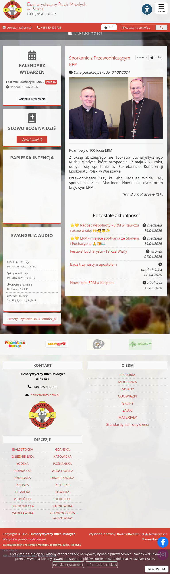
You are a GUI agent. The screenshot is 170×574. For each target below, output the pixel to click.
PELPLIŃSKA (22, 499)
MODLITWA (127, 382)
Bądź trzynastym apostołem (94, 268)
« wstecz (142, 57)
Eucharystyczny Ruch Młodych (46, 10)
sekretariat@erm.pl (19, 27)
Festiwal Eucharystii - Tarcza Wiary (98, 253)
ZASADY (127, 389)
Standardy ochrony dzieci (127, 424)
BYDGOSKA (22, 478)
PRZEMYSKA (22, 470)
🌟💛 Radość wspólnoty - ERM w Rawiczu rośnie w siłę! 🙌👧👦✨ (103, 227)
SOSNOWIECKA (23, 506)
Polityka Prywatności (68, 564)
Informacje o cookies (102, 564)
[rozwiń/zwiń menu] (161, 8)
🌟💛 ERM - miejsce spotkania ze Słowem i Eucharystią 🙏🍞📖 (103, 240)
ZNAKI (128, 410)
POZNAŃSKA (62, 463)
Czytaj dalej (31, 139)
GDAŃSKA (62, 449)
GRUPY (127, 403)
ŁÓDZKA (23, 463)
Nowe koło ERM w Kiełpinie (92, 284)
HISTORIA (127, 374)
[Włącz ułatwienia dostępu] (144, 8)
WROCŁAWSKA (62, 470)
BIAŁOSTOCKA (22, 449)
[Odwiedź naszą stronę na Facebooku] (162, 542)
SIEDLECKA (62, 499)
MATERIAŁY (127, 417)
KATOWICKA (62, 456)
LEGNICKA (22, 492)
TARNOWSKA (62, 506)
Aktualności (88, 33)
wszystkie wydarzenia (32, 99)
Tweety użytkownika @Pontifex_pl (32, 329)
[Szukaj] (161, 27)
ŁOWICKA (62, 492)
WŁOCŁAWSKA (22, 513)
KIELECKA (63, 485)
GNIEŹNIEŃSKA (23, 456)
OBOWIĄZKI (127, 396)
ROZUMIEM (156, 569)
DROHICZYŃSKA (62, 478)
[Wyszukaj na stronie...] (138, 27)
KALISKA (23, 485)
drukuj (156, 57)
